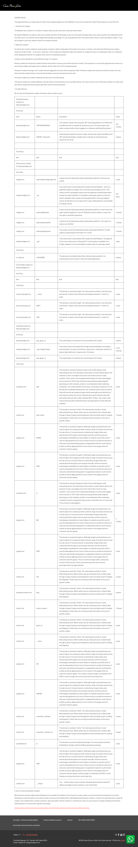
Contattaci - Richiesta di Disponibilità (25, 820)
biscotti (69, 820)
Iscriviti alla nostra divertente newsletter (26, 825)
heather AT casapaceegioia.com (29, 842)
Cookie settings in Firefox (46, 808)
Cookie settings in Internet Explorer (26, 808)
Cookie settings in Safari (81, 808)
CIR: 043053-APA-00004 (86, 820)
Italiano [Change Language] (17, 835)
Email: (15, 842)
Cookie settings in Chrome (64, 808)
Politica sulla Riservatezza (52, 820)
